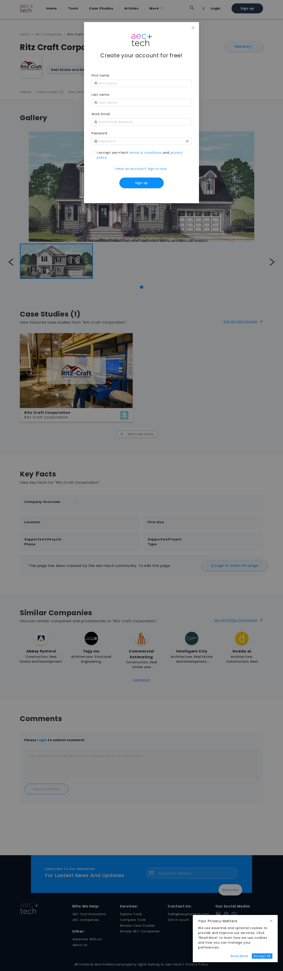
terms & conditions (146, 152)
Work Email (101, 114)
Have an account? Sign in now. (141, 169)
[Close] (193, 28)
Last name (100, 94)
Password (99, 133)
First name (100, 75)
